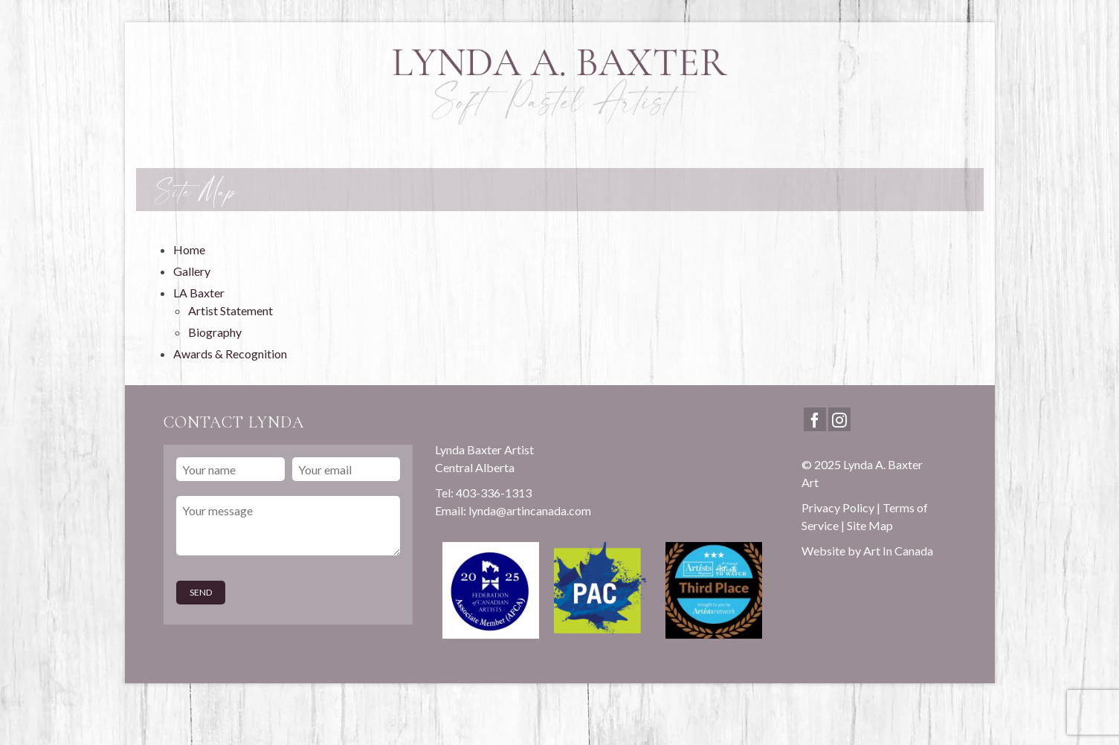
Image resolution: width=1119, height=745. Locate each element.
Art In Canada (898, 551)
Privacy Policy (838, 507)
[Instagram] (839, 419)
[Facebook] (815, 419)
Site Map (870, 525)
